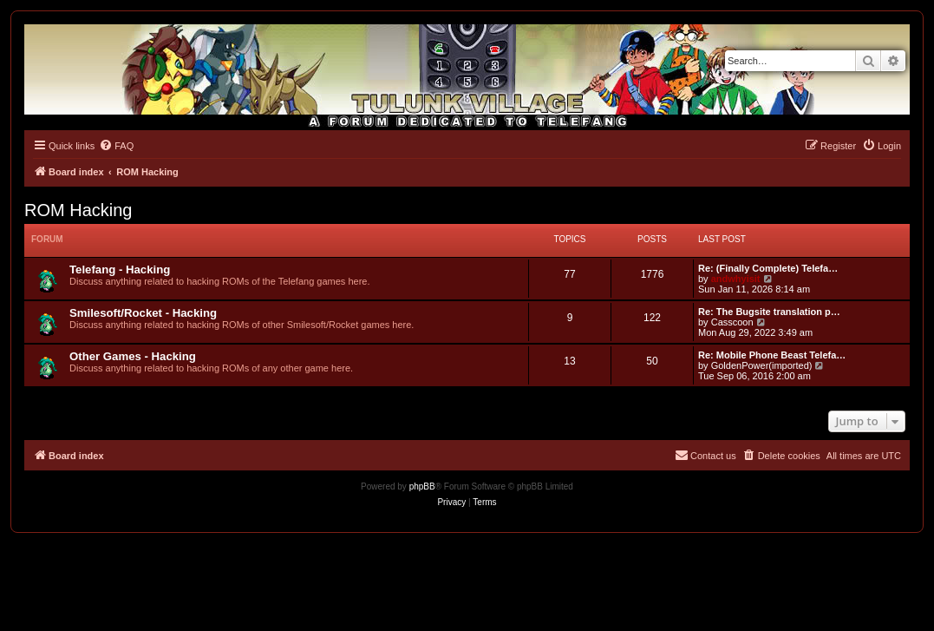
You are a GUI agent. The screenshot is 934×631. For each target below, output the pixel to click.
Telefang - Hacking (119, 269)
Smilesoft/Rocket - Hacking (143, 312)
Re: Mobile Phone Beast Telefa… (772, 355)
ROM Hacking (78, 210)
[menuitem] (116, 145)
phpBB (422, 486)
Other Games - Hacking (132, 356)
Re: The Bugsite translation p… (769, 311)
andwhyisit (736, 278)
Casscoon (732, 322)
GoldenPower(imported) (762, 365)
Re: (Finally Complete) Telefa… (768, 268)
